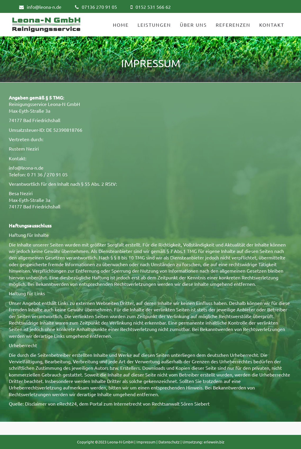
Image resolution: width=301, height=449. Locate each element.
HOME (121, 25)
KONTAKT (271, 25)
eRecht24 (67, 403)
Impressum (145, 441)
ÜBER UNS (193, 25)
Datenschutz (169, 441)
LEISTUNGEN (154, 25)
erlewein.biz (214, 441)
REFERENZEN (233, 25)
